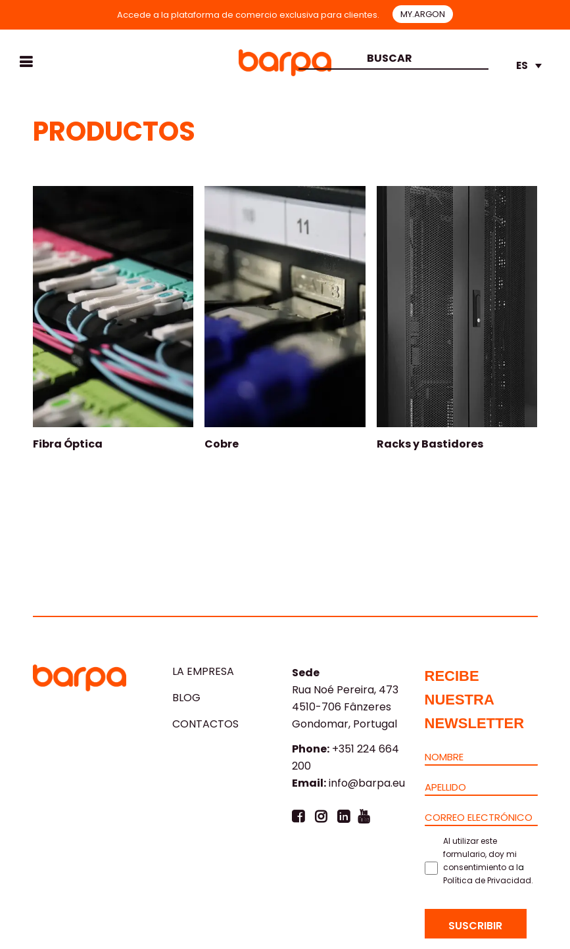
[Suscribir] (476, 923)
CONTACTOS (205, 724)
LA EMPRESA (203, 671)
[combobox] (392, 59)
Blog (186, 698)
